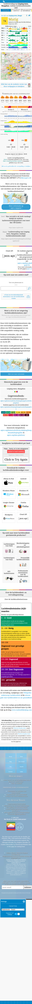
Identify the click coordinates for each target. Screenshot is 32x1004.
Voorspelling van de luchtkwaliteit (16, 885)
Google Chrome (8, 527)
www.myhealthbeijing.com (22, 788)
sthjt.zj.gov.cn (25, 178)
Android (23, 503)
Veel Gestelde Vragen (16, 878)
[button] (10, 67)
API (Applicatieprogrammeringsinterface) (16, 890)
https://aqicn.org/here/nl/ (16, 227)
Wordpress (8, 539)
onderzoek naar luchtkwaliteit (16, 865)
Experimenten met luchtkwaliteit (17, 872)
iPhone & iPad (8, 503)
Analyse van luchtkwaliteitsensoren (17, 874)
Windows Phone (9, 515)
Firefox (23, 527)
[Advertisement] (16, 261)
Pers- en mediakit (16, 861)
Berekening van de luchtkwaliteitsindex (16, 883)
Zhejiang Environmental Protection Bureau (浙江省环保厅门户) (17, 935)
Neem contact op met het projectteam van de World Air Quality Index (17, 858)
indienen (27, 965)
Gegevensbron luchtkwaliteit (17, 882)
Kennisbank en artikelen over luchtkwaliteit (17, 870)
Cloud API (23, 539)
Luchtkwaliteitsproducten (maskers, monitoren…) (17, 888)
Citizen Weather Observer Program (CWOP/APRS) (17, 931)
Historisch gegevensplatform (17, 892)
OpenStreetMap (21, 79)
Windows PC (23, 515)
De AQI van (12, 15)
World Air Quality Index (19, 806)
